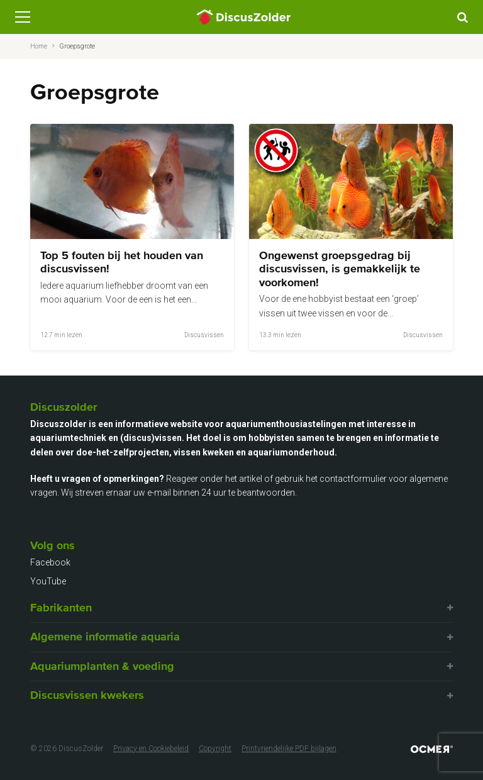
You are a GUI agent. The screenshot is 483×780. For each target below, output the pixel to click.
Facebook (50, 562)
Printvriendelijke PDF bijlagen (289, 748)
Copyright (215, 748)
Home (38, 46)
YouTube (48, 581)
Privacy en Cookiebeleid (151, 748)
